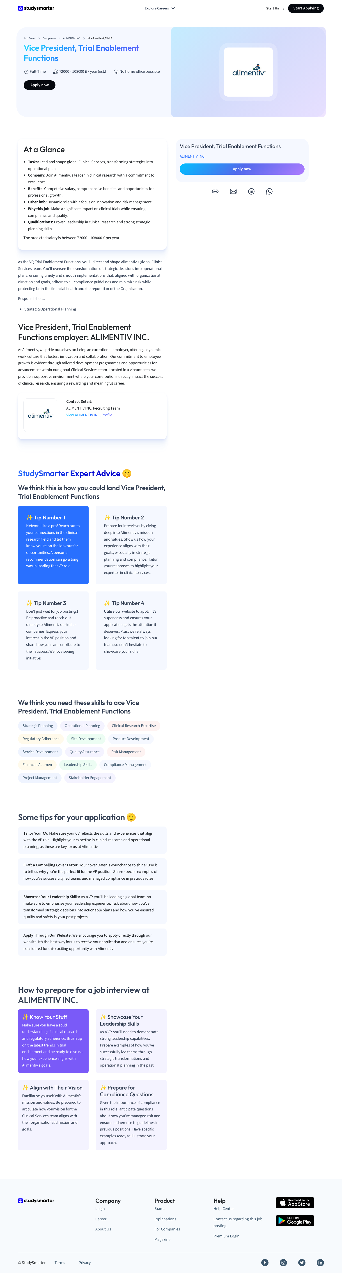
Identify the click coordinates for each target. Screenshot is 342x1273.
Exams (159, 1209)
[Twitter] (301, 1262)
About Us (103, 1229)
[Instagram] (283, 1262)
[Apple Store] (295, 1202)
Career (100, 1219)
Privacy (85, 1263)
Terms (60, 1263)
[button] (215, 191)
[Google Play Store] (295, 1220)
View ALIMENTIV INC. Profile (89, 415)
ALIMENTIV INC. (192, 156)
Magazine (162, 1239)
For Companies (167, 1229)
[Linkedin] (320, 1262)
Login (100, 1209)
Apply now (39, 85)
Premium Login (226, 1236)
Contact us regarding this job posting (237, 1222)
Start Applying (306, 8)
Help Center (223, 1209)
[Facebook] (265, 1262)
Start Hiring (275, 8)
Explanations (165, 1219)
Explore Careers (160, 8)
